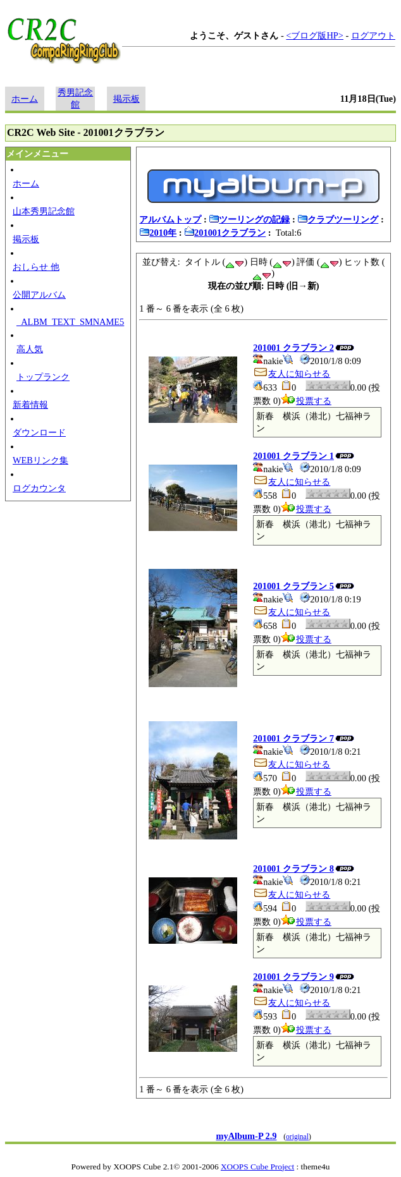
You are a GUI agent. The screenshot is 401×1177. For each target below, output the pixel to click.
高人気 (29, 349)
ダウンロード (39, 432)
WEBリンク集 (40, 460)
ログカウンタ (39, 488)
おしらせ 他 (36, 267)
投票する (306, 401)
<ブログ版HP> (314, 35)
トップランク (43, 377)
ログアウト (373, 35)
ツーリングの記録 (249, 219)
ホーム (24, 99)
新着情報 (30, 404)
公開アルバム (39, 295)
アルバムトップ (170, 219)
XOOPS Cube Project (257, 1166)
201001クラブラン (225, 233)
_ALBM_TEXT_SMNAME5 (70, 322)
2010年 (157, 233)
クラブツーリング (337, 219)
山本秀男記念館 (44, 211)
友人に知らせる (291, 374)
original (297, 1136)
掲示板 (126, 99)
